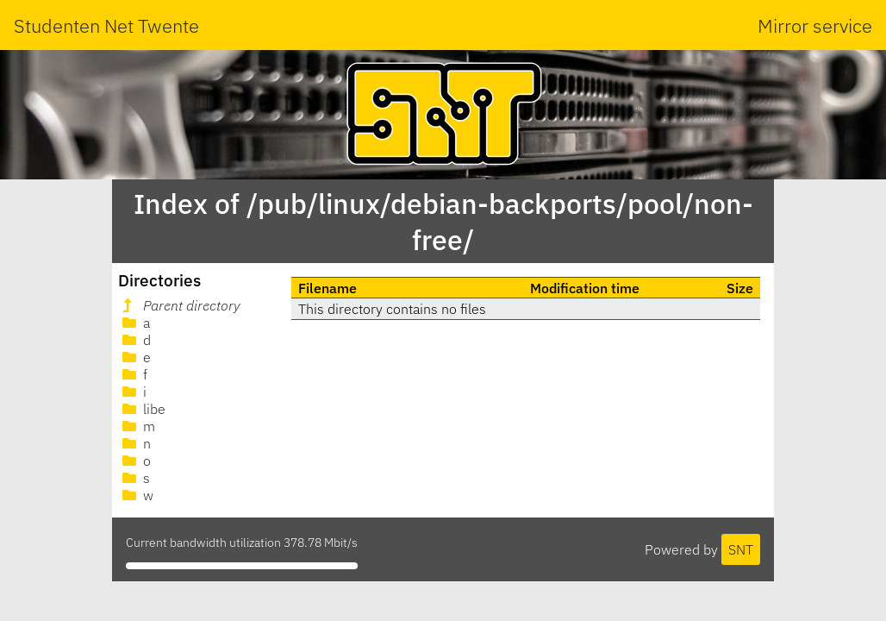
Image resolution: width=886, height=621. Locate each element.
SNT (740, 549)
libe (142, 408)
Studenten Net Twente (106, 25)
